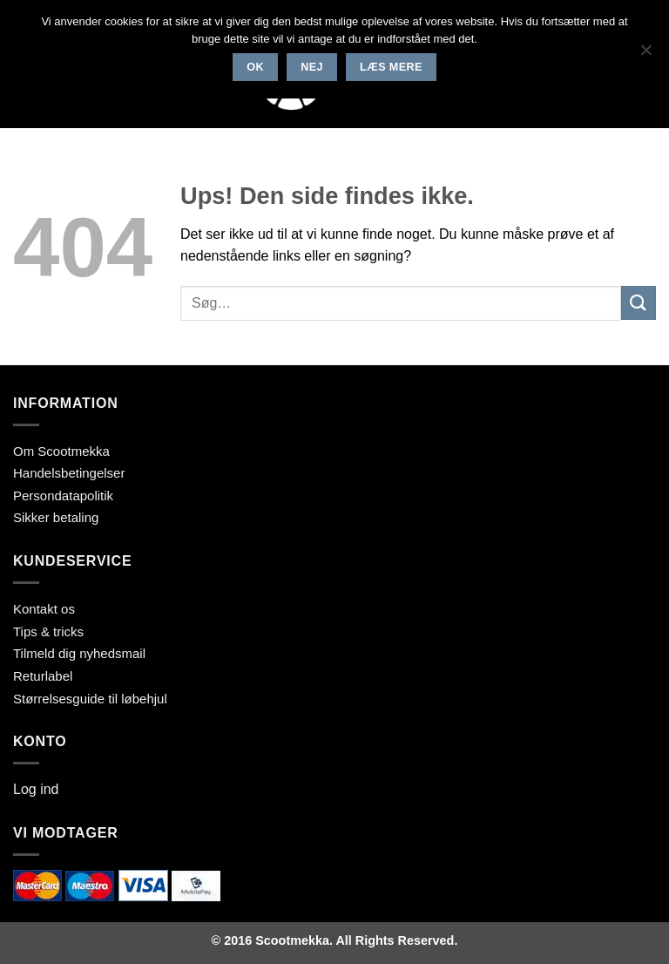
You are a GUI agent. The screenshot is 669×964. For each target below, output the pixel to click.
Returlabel (42, 676)
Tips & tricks (48, 631)
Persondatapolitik (63, 495)
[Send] (638, 303)
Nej (312, 67)
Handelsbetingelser (69, 472)
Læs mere (391, 67)
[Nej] (645, 55)
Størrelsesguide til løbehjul (90, 698)
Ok (255, 67)
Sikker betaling (55, 517)
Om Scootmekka (61, 451)
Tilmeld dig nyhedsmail (79, 653)
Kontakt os (44, 608)
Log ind (36, 789)
